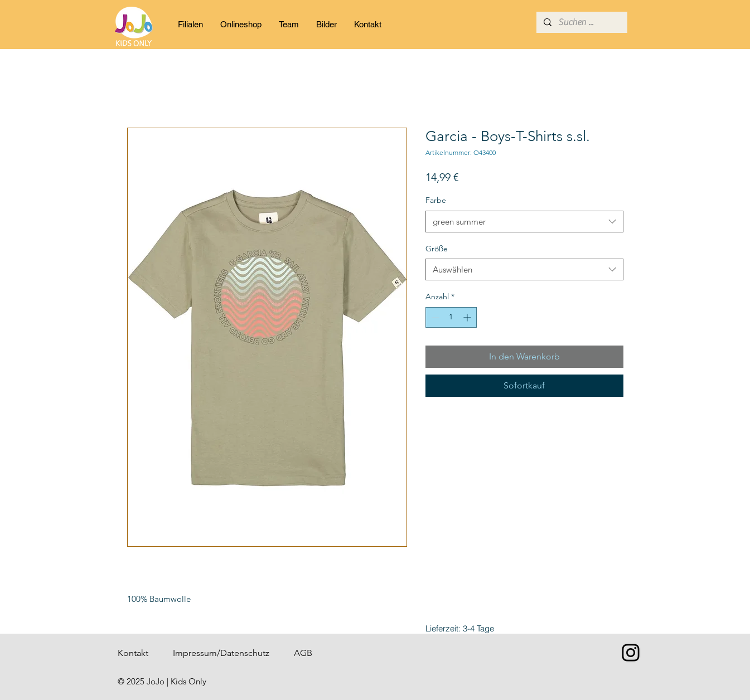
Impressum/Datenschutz (221, 653)
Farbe (435, 200)
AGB (303, 653)
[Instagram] (630, 652)
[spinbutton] (451, 317)
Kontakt (133, 653)
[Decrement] (434, 317)
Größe (436, 249)
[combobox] (524, 221)
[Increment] (468, 317)
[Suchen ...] (581, 22)
